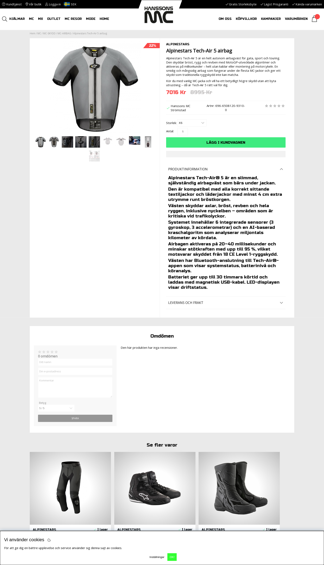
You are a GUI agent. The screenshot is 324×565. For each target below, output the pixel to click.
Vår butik (33, 4)
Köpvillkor (246, 19)
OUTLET (54, 19)
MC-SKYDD (49, 33)
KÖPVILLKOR (108, 460)
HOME (104, 19)
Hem (32, 33)
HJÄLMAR (17, 19)
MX (40, 19)
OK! (172, 557)
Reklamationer (112, 468)
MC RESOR (73, 19)
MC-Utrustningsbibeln (185, 460)
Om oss (225, 19)
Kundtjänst (12, 4)
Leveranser (108, 473)
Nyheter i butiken (114, 477)
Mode (90, 19)
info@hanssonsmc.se (52, 477)
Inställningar (157, 557)
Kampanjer (271, 19)
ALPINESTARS (177, 44)
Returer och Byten (115, 464)
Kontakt (173, 464)
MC (31, 19)
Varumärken (296, 19)
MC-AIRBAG (64, 33)
